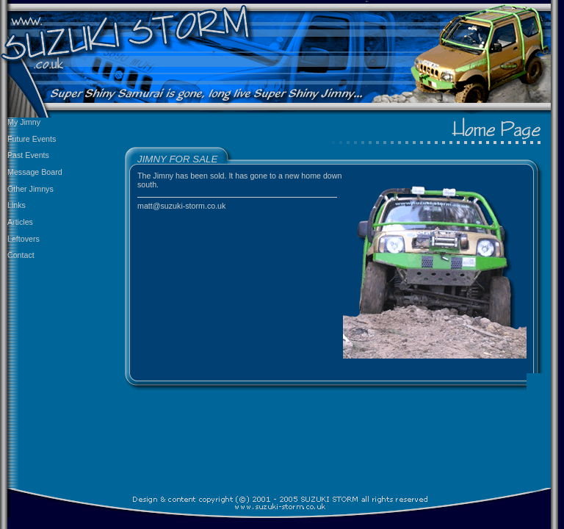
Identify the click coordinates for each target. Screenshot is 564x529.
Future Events (31, 138)
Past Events (28, 155)
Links (16, 205)
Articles (20, 221)
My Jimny (23, 122)
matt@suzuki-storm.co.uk (181, 205)
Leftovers (23, 238)
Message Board (34, 172)
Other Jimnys (30, 188)
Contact (21, 255)
